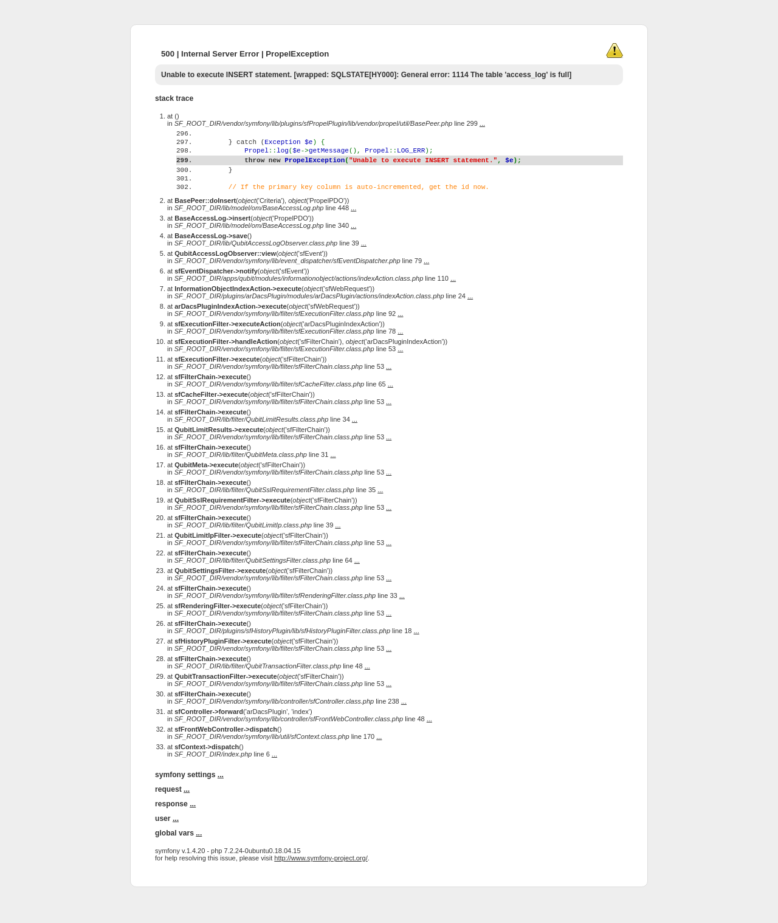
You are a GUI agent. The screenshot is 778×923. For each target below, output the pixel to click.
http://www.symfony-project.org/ (320, 881)
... (482, 123)
